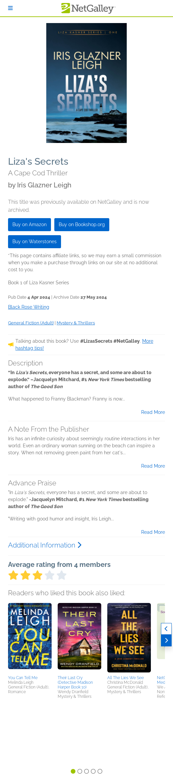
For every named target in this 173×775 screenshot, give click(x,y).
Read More (153, 412)
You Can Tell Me (23, 677)
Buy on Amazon (29, 224)
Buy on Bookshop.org (82, 224)
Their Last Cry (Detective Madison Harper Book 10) (75, 682)
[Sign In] (10, 8)
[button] (30, 638)
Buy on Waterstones (34, 241)
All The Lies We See (125, 677)
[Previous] (166, 629)
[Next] (166, 640)
